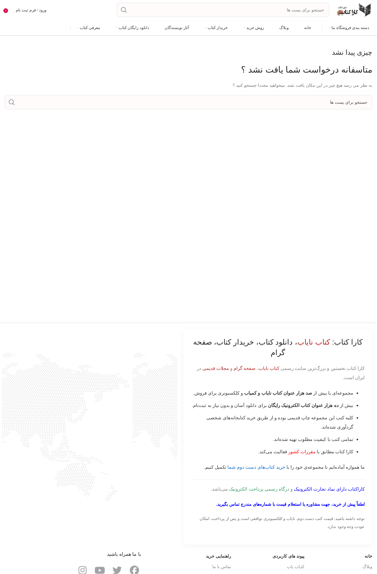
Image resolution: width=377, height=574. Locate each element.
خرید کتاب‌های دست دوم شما (256, 470)
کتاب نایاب (269, 371)
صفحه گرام (245, 371)
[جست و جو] (223, 12)
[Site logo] (353, 11)
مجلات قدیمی (215, 371)
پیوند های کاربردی (288, 559)
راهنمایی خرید (218, 559)
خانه (368, 559)
